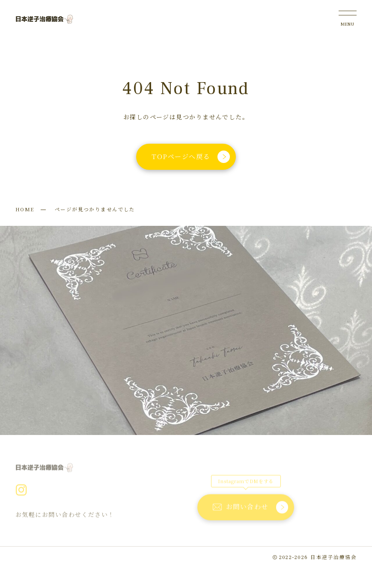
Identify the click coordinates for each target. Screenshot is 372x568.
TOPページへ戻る (191, 157)
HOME (24, 209)
